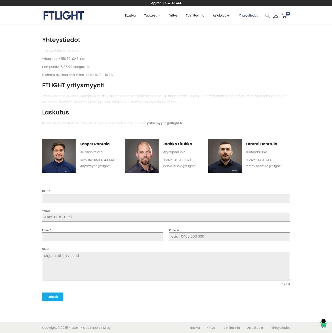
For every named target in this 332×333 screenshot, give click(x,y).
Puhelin (174, 230)
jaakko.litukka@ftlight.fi (179, 166)
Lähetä (53, 297)
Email (46, 230)
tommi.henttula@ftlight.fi (264, 166)
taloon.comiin (166, 102)
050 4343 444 (171, 3)
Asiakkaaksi (255, 328)
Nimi (46, 191)
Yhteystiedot (280, 328)
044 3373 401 (265, 160)
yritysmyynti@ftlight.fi (95, 166)
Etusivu (195, 328)
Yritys (46, 211)
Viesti (46, 249)
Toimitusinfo (231, 328)
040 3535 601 (182, 160)
